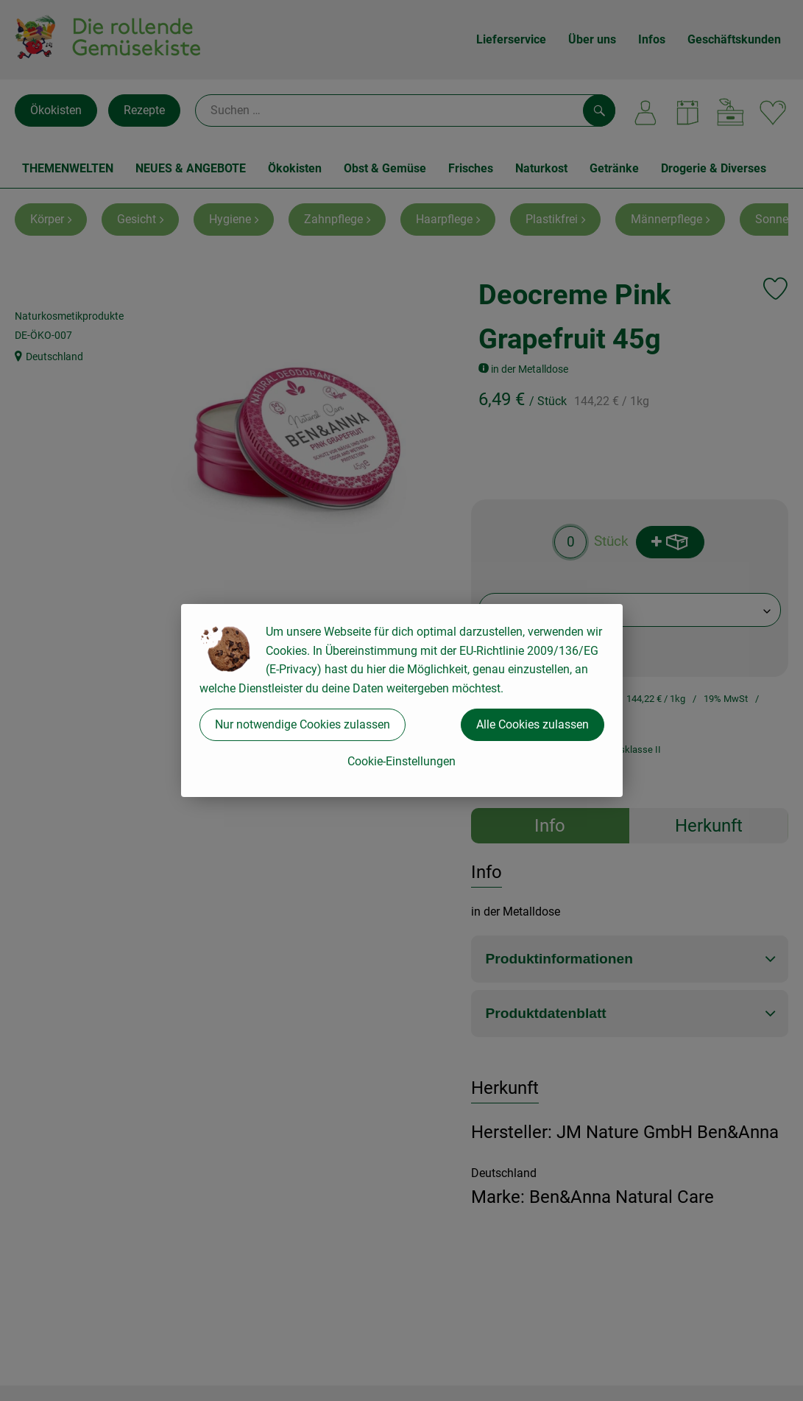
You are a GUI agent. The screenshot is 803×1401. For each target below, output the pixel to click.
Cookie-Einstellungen (401, 761)
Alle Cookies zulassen (532, 724)
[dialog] (401, 700)
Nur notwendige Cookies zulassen (302, 724)
